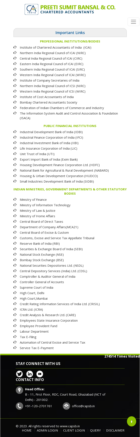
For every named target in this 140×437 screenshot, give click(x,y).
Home (27, 430)
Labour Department (34, 331)
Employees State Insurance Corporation (49, 320)
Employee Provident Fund (38, 326)
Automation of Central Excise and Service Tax (52, 342)
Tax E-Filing (28, 337)
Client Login (74, 430)
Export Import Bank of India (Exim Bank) (49, 159)
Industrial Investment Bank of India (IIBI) (49, 143)
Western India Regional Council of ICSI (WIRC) (52, 91)
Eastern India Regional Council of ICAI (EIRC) (51, 64)
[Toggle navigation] (133, 22)
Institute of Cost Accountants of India (47, 97)
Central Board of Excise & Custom (44, 232)
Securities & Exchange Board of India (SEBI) (51, 249)
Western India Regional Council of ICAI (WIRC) (53, 75)
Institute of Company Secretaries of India (49, 80)
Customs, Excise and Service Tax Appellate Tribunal (57, 238)
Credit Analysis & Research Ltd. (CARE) (48, 315)
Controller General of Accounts (42, 282)
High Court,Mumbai (34, 298)
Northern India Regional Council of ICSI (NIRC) (52, 86)
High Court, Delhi (32, 293)
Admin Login (47, 430)
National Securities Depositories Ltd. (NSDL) (52, 265)
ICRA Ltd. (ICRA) (31, 309)
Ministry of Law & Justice (37, 210)
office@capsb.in (83, 406)
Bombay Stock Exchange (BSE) (42, 260)
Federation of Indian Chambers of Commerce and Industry (62, 108)
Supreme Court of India (36, 287)
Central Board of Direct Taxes (41, 221)
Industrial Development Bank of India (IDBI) (51, 132)
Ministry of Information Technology (45, 205)
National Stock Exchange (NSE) (42, 254)
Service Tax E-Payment (37, 348)
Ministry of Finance (33, 199)
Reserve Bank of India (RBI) (40, 243)
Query (95, 430)
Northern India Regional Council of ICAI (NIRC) (53, 53)
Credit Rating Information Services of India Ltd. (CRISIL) (60, 304)
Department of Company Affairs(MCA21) (49, 227)
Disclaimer (115, 430)
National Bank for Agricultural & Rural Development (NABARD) (64, 170)
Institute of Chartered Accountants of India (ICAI (55, 47)
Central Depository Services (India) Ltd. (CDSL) (53, 271)
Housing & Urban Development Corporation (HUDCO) (59, 176)
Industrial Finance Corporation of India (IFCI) (51, 137)
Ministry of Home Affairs (37, 216)
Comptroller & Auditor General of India (47, 276)
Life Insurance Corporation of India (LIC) (48, 148)
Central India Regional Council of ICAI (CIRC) (51, 58)
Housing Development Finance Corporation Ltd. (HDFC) (60, 165)
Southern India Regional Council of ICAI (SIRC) (52, 69)
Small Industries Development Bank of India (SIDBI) (57, 181)
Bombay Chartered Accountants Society (48, 102)
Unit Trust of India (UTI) (37, 154)
